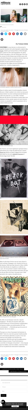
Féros (16, 152)
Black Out (2, 152)
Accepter (15, 406)
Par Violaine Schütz (22, 44)
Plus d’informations (19, 404)
